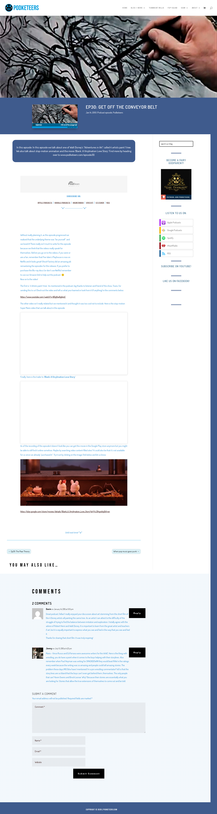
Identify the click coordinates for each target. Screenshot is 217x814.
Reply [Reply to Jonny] (137, 652)
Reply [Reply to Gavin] (137, 613)
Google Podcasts (62, 203)
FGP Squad (172, 8)
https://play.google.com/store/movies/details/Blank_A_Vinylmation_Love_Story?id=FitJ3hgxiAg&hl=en (65, 511)
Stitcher (100, 203)
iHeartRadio (78, 203)
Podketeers (118, 112)
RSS (108, 203)
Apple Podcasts (45, 203)
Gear (183, 8)
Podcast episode (105, 112)
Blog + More (137, 8)
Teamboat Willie (156, 8)
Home (124, 8)
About (195, 8)
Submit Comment (89, 773)
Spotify (89, 203)
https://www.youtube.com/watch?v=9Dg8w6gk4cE (43, 297)
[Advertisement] (182, 326)
